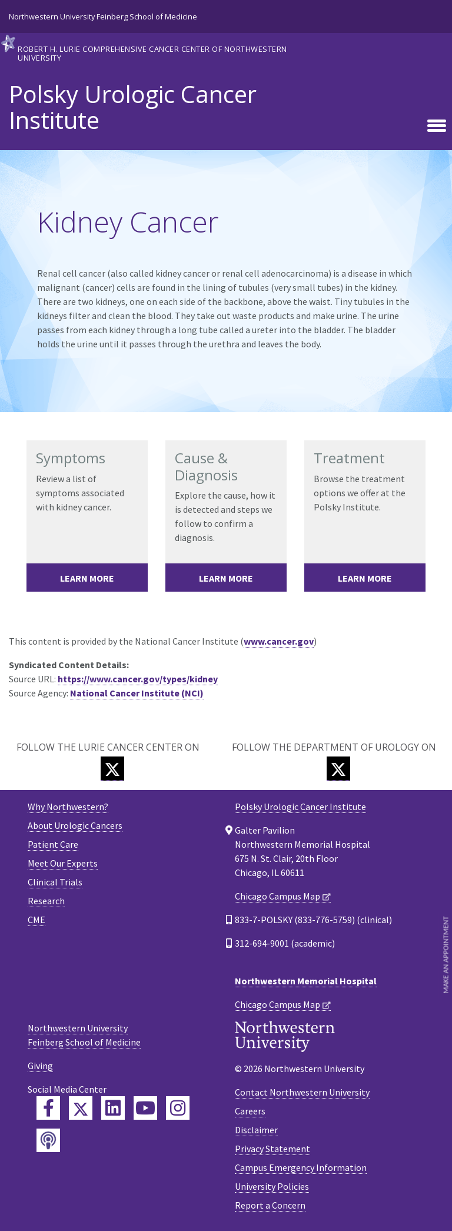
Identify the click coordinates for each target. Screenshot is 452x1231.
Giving (40, 1065)
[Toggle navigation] (436, 126)
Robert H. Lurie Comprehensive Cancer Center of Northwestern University (152, 53)
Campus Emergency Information (301, 1167)
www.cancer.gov (279, 641)
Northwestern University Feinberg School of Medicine (103, 16)
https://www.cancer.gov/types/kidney (138, 679)
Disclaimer (256, 1130)
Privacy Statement (272, 1148)
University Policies (272, 1186)
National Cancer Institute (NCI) (137, 693)
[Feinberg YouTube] (145, 1108)
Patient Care (53, 844)
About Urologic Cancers (75, 825)
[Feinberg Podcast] (48, 1140)
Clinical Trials (55, 882)
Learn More (87, 578)
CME (36, 919)
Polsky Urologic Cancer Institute (300, 806)
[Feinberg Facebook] (48, 1108)
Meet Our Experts (63, 863)
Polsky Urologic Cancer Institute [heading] (133, 107)
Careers (250, 1111)
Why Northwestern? (68, 806)
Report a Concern (270, 1205)
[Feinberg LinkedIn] (113, 1108)
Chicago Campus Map (277, 896)
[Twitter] (112, 768)
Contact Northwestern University (302, 1092)
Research (46, 901)
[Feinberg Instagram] (178, 1108)
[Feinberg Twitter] (80, 1108)
